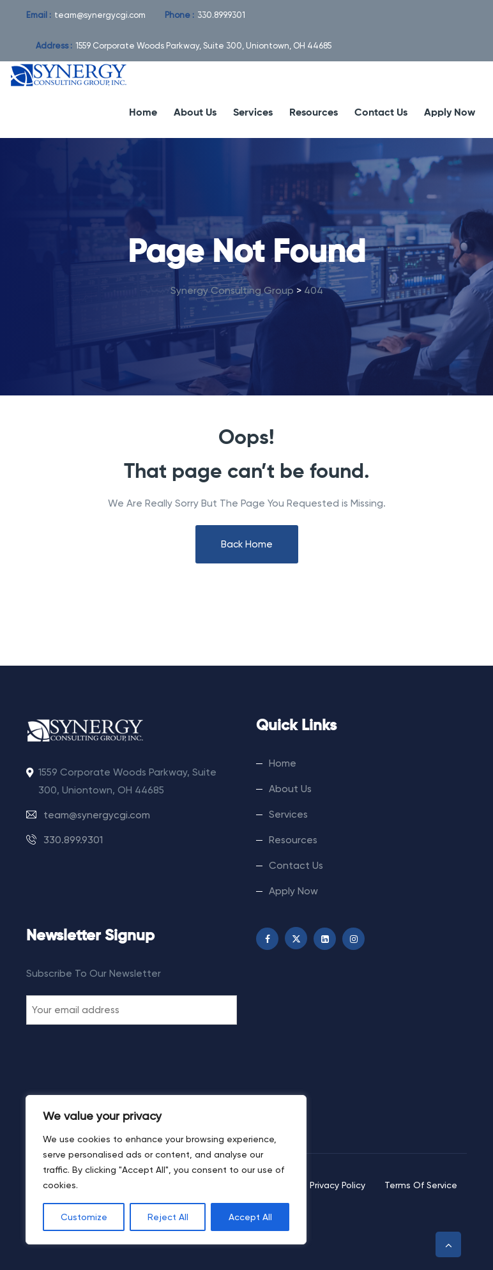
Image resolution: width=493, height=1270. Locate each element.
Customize (84, 1217)
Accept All (250, 1217)
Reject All (168, 1217)
